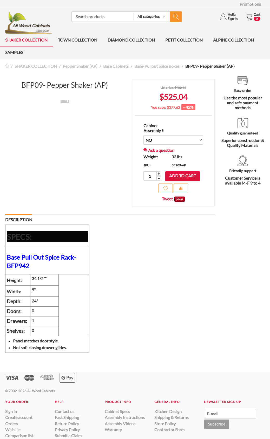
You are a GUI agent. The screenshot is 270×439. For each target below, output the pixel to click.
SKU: (146, 165)
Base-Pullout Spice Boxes (157, 66)
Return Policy (67, 423)
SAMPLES (14, 52)
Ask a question (158, 150)
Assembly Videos (120, 423)
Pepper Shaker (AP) (80, 66)
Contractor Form (169, 429)
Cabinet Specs (117, 411)
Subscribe (216, 423)
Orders (11, 423)
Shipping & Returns (171, 417)
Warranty (113, 429)
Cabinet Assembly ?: (153, 128)
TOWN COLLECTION (77, 39)
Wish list (13, 429)
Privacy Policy (67, 429)
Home (7, 66)
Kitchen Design (168, 411)
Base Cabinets (116, 66)
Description (18, 219)
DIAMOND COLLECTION (131, 39)
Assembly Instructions (125, 417)
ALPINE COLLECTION (233, 39)
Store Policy (165, 423)
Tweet (167, 198)
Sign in (11, 411)
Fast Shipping (67, 417)
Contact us (64, 411)
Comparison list (19, 435)
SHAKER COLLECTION (26, 39)
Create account (18, 417)
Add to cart (182, 175)
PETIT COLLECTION (184, 39)
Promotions (250, 4)
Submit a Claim (68, 435)
